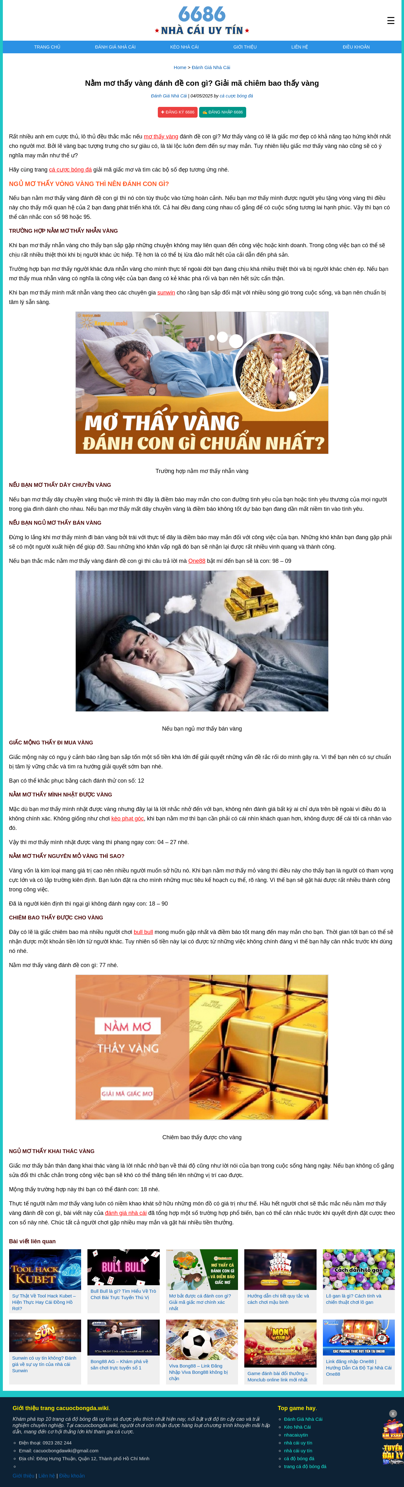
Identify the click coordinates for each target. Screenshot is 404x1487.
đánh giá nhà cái (126, 1213)
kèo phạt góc (127, 818)
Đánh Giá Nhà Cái (115, 47)
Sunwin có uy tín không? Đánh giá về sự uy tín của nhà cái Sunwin (44, 1364)
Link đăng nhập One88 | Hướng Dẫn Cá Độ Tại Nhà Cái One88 (359, 1368)
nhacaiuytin (296, 1434)
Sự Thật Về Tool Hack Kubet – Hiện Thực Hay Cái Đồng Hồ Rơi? (44, 1302)
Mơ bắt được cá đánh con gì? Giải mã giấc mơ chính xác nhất (200, 1302)
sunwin (166, 292)
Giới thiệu (245, 47)
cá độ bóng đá (299, 1458)
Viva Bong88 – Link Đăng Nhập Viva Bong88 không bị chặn (198, 1372)
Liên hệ (299, 47)
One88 (196, 561)
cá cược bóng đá (236, 95)
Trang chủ (47, 47)
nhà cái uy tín (298, 1442)
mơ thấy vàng (161, 136)
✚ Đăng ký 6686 (177, 112)
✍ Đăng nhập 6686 (222, 112)
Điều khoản (356, 47)
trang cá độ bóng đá (305, 1466)
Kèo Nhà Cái (184, 47)
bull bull (143, 932)
